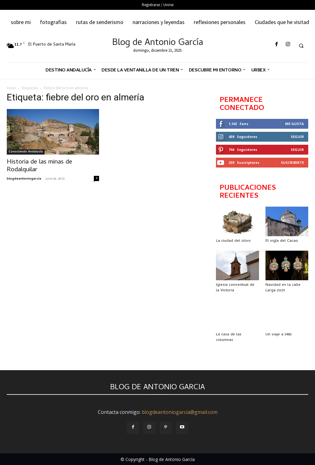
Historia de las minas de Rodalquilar (39, 166)
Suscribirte (292, 162)
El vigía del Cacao (281, 241)
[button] (301, 45)
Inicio (11, 88)
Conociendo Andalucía (26, 151)
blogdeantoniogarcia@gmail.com (179, 412)
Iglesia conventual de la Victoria (235, 288)
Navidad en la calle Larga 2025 (283, 288)
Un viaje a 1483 (278, 334)
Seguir (297, 136)
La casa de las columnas (228, 337)
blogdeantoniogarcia (24, 179)
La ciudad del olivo (233, 241)
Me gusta (294, 123)
